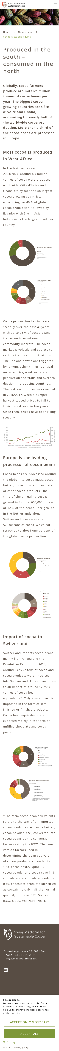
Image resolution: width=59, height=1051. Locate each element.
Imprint (7, 1047)
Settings (10, 1042)
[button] (54, 4)
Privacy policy (21, 1047)
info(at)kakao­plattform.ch (21, 958)
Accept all (29, 1034)
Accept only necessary (29, 1022)
